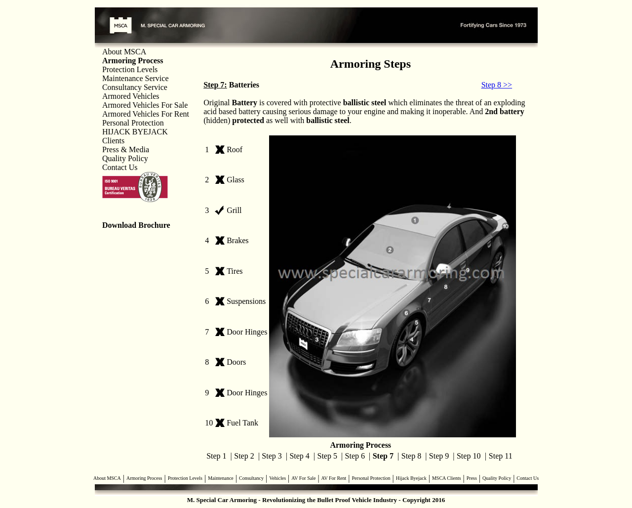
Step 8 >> (497, 85)
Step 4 (299, 456)
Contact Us (120, 167)
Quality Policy (125, 158)
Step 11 (501, 456)
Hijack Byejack (411, 478)
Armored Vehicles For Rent (145, 114)
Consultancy (251, 478)
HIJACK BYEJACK (135, 131)
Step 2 (244, 456)
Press (472, 478)
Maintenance (221, 478)
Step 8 (411, 456)
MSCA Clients (446, 478)
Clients (113, 140)
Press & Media (125, 149)
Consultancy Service (134, 87)
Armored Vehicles (130, 96)
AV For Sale (303, 478)
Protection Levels (130, 69)
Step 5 (327, 456)
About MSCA (124, 51)
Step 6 (355, 456)
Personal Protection (133, 123)
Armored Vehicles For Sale (145, 105)
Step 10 (468, 456)
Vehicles (277, 478)
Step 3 (271, 456)
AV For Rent (334, 478)
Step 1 (216, 456)
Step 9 (439, 456)
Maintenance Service (135, 78)
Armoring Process (144, 478)
